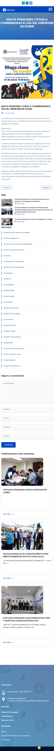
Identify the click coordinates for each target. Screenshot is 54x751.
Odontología (9, 296)
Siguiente (47, 187)
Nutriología (8, 302)
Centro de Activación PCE (14, 250)
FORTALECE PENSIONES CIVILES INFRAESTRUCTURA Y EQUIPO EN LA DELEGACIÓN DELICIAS (26, 619)
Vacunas (7, 256)
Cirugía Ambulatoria (12, 366)
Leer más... (8, 514)
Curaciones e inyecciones (14, 348)
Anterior (6, 187)
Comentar (8, 445)
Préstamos (5, 740)
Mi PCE (3, 732)
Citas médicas (9, 360)
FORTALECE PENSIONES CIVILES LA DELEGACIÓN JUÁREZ (25, 491)
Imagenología (9, 331)
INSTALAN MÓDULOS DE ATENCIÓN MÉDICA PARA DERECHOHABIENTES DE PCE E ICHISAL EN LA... (25, 555)
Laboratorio (8, 319)
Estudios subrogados (12, 337)
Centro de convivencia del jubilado (18, 244)
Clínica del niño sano (12, 354)
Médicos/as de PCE (11, 308)
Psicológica (8, 273)
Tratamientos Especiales (14, 261)
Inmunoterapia (10, 325)
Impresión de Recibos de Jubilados (15, 736)
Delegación (8, 343)
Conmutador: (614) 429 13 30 (19, 692)
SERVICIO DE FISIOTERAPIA (14, 267)
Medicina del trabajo (12, 314)
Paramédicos (9, 285)
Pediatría (7, 279)
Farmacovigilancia (11, 238)
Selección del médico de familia (17, 232)
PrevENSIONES (9, 290)
